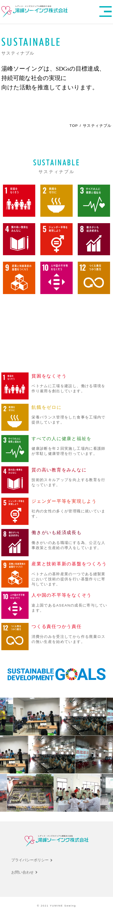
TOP (73, 126)
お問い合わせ (22, 872)
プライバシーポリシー (30, 860)
